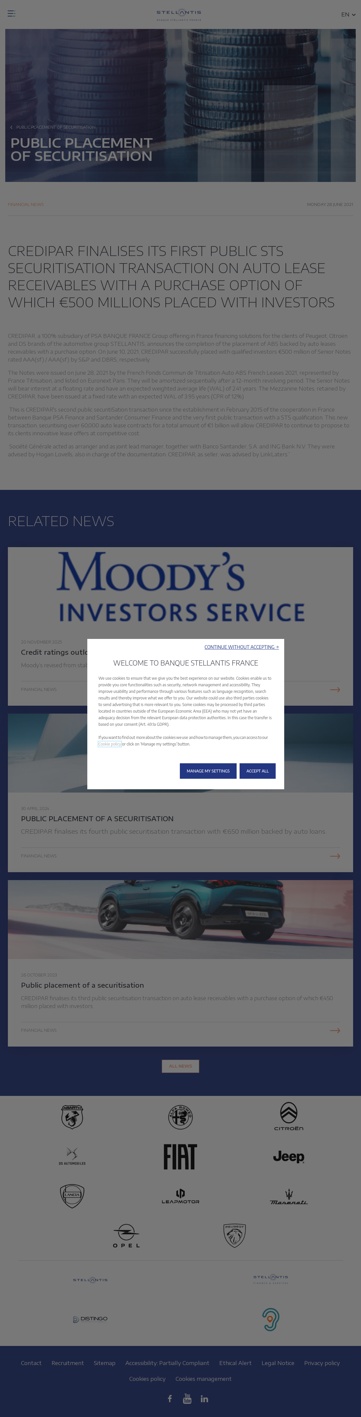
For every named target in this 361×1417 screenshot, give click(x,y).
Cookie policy (109, 744)
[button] (241, 647)
